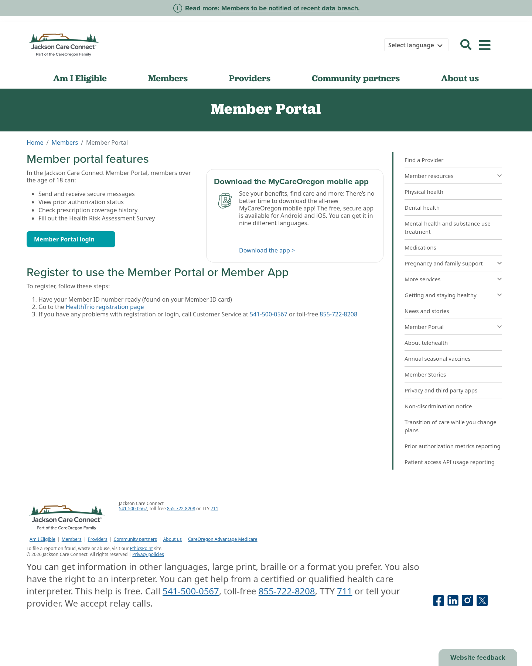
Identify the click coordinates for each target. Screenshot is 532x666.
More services (422, 279)
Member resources (429, 175)
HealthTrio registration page (105, 307)
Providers (249, 78)
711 (214, 508)
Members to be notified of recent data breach (289, 8)
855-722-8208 (338, 314)
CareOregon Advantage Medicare (223, 539)
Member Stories (425, 374)
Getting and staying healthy (441, 295)
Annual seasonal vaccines (438, 358)
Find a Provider (424, 160)
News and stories (427, 311)
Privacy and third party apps (441, 390)
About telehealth (426, 342)
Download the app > (267, 250)
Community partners (356, 78)
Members (168, 78)
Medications (420, 247)
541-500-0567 (268, 314)
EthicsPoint (141, 548)
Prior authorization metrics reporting (453, 446)
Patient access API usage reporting (450, 462)
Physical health (424, 191)
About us (460, 78)
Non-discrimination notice (438, 406)
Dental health (422, 207)
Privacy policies (148, 554)
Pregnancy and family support (444, 263)
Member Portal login (64, 239)
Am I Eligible (80, 78)
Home (35, 142)
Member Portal (424, 326)
